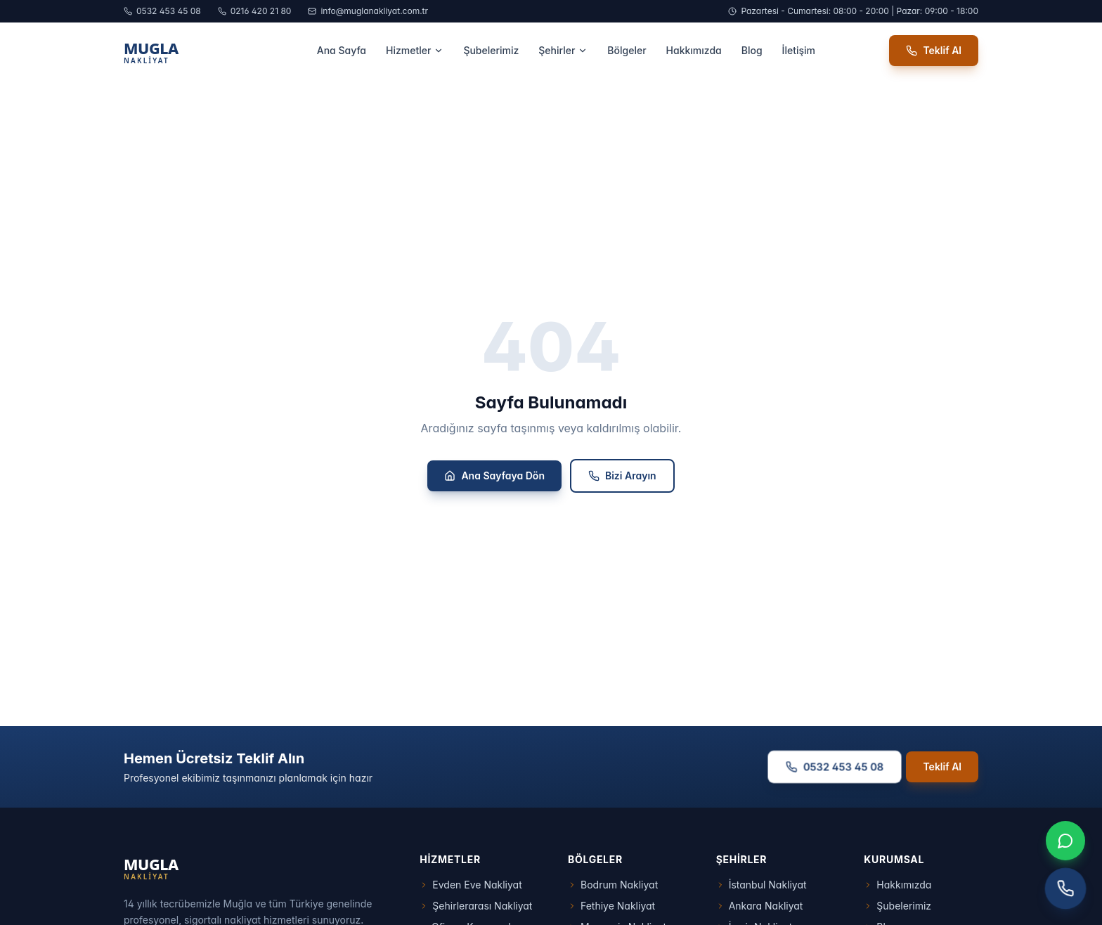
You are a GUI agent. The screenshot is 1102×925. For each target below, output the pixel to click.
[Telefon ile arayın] (1066, 889)
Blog (752, 50)
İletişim (798, 50)
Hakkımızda (694, 50)
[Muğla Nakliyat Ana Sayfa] (183, 51)
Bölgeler (626, 50)
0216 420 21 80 (255, 11)
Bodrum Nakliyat (613, 885)
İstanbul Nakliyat (761, 885)
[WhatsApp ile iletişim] (1065, 840)
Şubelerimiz (491, 50)
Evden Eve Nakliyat (470, 885)
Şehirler (563, 50)
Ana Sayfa (341, 50)
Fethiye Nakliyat (611, 906)
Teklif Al (933, 50)
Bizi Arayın (622, 475)
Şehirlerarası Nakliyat (476, 906)
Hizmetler (414, 50)
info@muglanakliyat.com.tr (368, 11)
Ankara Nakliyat (759, 906)
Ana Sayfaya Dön (494, 475)
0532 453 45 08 (162, 11)
